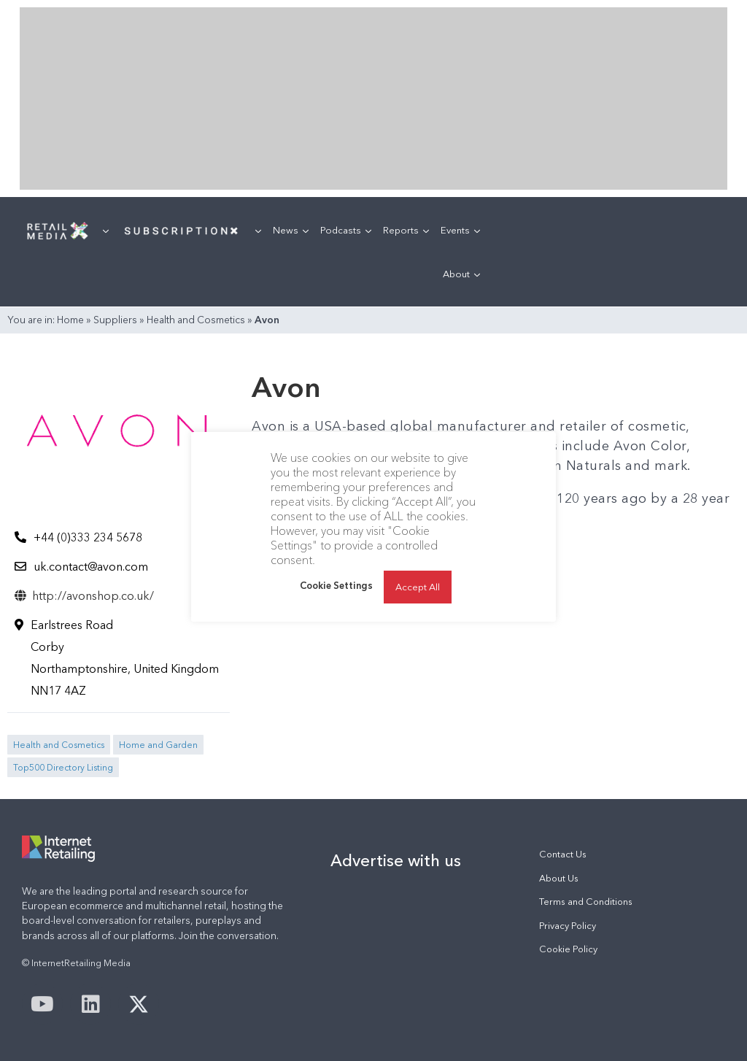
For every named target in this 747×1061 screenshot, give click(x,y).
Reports (406, 230)
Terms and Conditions (585, 901)
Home (70, 319)
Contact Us (563, 854)
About (461, 274)
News (291, 230)
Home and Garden (158, 744)
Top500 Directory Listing (63, 767)
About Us (558, 878)
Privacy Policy (567, 925)
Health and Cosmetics (196, 319)
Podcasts (345, 230)
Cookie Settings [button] (336, 585)
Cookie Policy (568, 949)
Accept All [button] (417, 587)
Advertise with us (395, 860)
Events (460, 230)
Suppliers (115, 319)
